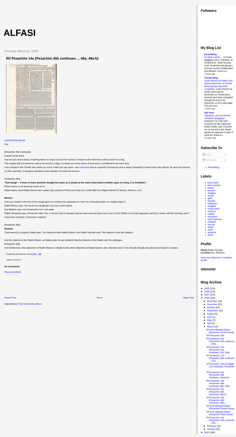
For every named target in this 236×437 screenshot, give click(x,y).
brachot (211, 190)
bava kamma (214, 185)
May (209, 320)
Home (99, 297)
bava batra (213, 182)
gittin (210, 198)
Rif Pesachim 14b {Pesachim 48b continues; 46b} (215, 400)
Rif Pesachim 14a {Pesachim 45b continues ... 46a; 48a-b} (52, 58)
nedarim (212, 211)
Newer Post (10, 297)
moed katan (213, 208)
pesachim (17, 260)
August (211, 314)
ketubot (211, 201)
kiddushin (212, 203)
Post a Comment (12, 272)
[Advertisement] (64, 13)
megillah (212, 206)
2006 (207, 298)
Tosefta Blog (211, 78)
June (210, 317)
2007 (207, 294)
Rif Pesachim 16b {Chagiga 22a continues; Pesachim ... (220, 366)
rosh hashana (214, 219)
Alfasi (19, 33)
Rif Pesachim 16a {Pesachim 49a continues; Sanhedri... (218, 375)
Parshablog (213, 167)
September (213, 310)
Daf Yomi (209, 112)
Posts (207, 154)
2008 (207, 291)
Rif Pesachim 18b (215, 335)
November (212, 304)
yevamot (212, 232)
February (212, 426)
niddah (211, 214)
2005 (207, 432)
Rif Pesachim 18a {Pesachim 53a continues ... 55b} (220, 341)
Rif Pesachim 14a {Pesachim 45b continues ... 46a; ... (220, 420)
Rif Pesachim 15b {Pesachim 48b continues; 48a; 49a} (218, 383)
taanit (210, 227)
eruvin (211, 195)
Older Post (188, 297)
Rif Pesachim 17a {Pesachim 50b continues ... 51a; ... (220, 358)
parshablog (210, 54)
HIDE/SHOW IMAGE (14, 140)
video (210, 229)
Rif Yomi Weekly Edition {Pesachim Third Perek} (219, 413)
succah (211, 224)
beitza (211, 188)
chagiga (212, 193)
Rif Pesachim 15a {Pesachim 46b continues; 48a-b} (216, 392)
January (211, 429)
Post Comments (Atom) (30, 304)
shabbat (212, 222)
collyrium (84, 167)
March (210, 326)
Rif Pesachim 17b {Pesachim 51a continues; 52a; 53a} (218, 350)
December (212, 301)
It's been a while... (213, 57)
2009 (207, 288)
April (209, 323)
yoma (210, 235)
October (211, 307)
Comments (209, 160)
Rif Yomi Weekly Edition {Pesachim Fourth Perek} (220, 331)
